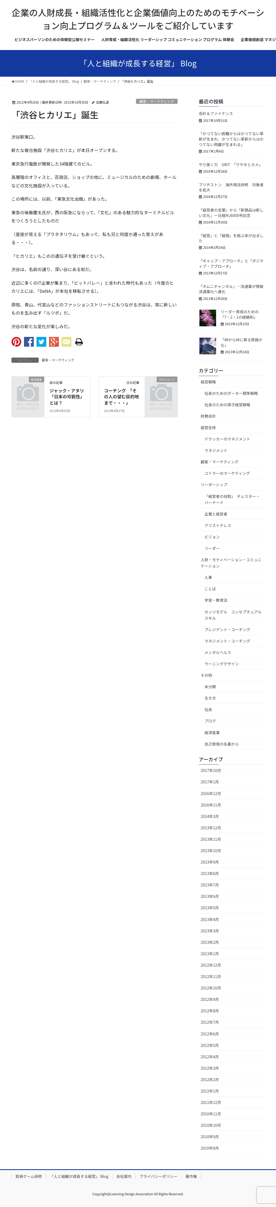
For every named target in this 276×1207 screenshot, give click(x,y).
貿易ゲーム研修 (29, 1176)
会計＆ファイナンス (216, 113)
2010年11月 (211, 1113)
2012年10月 (211, 988)
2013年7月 (210, 885)
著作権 (191, 1176)
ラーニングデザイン (222, 663)
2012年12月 (211, 965)
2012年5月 (210, 1045)
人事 (208, 577)
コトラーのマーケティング (227, 473)
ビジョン (212, 536)
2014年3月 (210, 816)
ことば (210, 588)
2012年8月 (210, 1010)
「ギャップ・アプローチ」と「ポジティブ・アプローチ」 (231, 263)
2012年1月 (210, 1091)
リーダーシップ (214, 484)
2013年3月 (210, 930)
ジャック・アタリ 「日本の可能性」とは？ (69, 396)
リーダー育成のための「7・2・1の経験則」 (240, 314)
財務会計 (208, 416)
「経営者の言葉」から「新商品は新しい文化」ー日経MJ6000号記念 (231, 212)
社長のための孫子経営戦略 (227, 404)
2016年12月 (211, 793)
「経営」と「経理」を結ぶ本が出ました (231, 238)
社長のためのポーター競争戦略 (231, 393)
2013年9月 (210, 862)
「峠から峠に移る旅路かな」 (242, 342)
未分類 (210, 686)
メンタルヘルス (218, 652)
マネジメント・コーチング (227, 641)
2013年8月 (210, 873)
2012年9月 (210, 999)
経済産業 (212, 732)
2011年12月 (211, 1102)
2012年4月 (210, 1056)
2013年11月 (211, 839)
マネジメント (216, 450)
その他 (206, 675)
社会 (208, 709)
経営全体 (208, 427)
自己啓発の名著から (222, 744)
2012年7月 (210, 1022)
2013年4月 (210, 919)
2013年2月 (210, 942)
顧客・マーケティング (156, 101)
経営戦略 (208, 381)
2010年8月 (210, 1148)
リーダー (212, 548)
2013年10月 (211, 850)
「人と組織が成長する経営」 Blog (79, 1176)
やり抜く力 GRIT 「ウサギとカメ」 (231, 164)
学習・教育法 (216, 600)
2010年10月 (211, 1125)
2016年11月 (211, 805)
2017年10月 (211, 770)
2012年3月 (210, 1068)
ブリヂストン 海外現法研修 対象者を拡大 (231, 187)
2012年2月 (210, 1079)
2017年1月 (210, 781)
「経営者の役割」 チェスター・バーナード (232, 499)
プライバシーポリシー (158, 1176)
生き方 (210, 698)
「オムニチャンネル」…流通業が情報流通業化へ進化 (231, 289)
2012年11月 (211, 976)
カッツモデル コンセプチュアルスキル (233, 615)
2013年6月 (210, 896)
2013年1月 (210, 953)
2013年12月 (211, 827)
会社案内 (124, 1176)
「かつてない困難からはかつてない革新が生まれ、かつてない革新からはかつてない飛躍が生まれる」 (231, 139)
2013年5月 (210, 907)
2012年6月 (210, 1034)
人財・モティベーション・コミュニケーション (231, 563)
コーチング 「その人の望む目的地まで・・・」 (121, 396)
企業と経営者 (216, 514)
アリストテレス (218, 525)
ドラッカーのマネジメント (227, 439)
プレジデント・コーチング (227, 629)
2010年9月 (210, 1136)
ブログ (210, 721)
